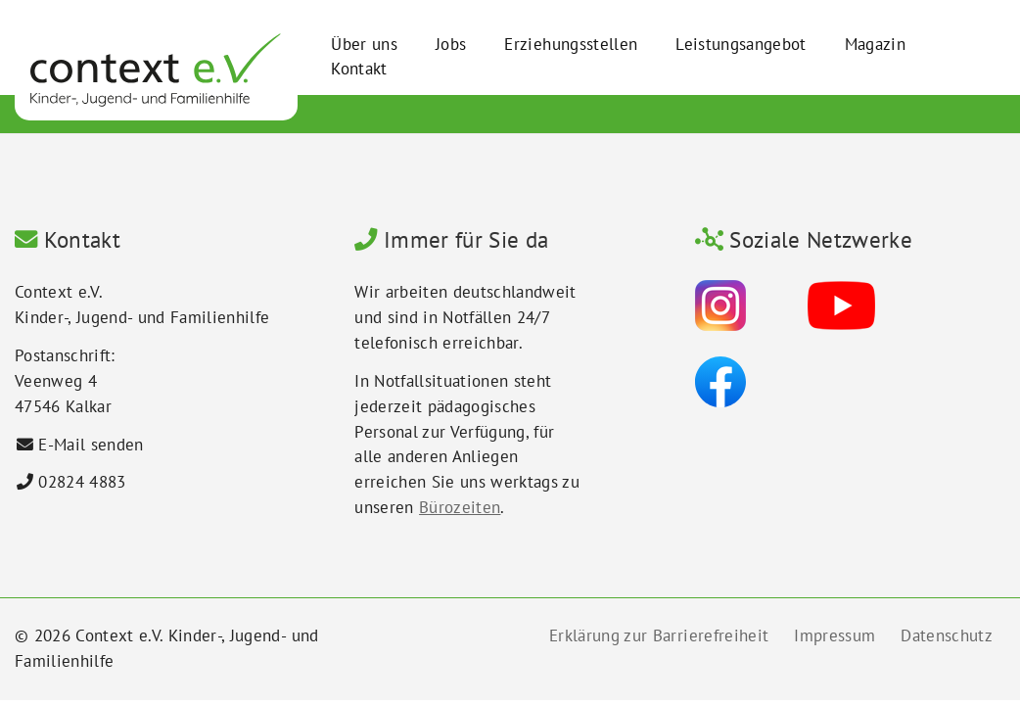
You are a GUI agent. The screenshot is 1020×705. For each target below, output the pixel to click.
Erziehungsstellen (570, 43)
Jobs (451, 43)
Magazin (875, 43)
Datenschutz (947, 635)
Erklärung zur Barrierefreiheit (658, 635)
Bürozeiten (459, 507)
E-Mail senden (90, 444)
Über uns (364, 43)
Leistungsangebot (740, 43)
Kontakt (359, 68)
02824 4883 (81, 482)
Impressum (834, 635)
